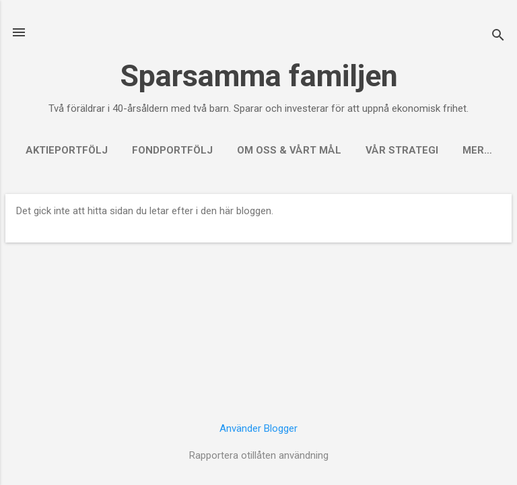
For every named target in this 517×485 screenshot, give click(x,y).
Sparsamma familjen (259, 76)
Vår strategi (402, 150)
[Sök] (498, 36)
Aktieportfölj (67, 150)
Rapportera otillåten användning (259, 455)
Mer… (477, 150)
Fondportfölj (172, 150)
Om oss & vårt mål (289, 150)
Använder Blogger (258, 428)
